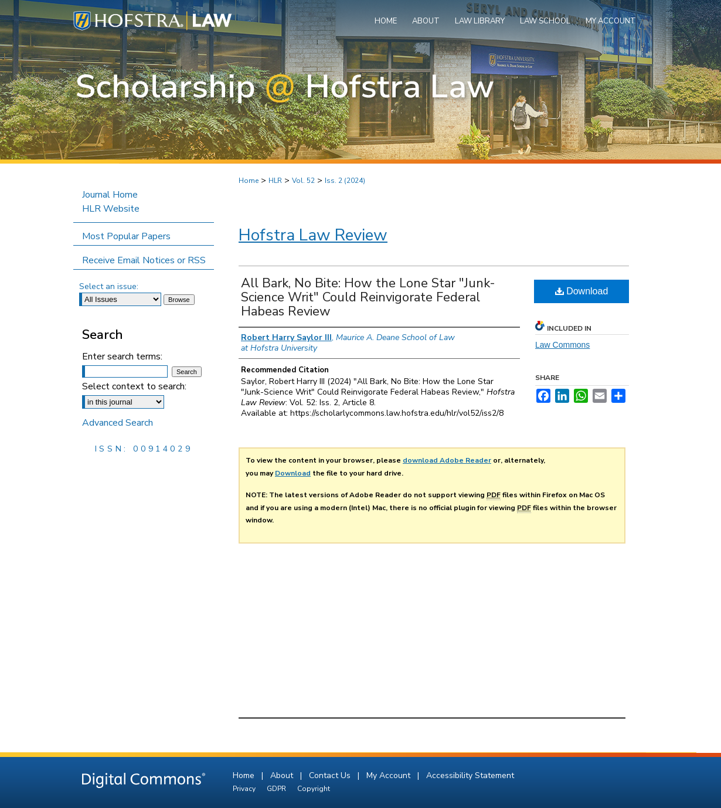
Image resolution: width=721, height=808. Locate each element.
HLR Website (111, 208)
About (282, 775)
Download (581, 291)
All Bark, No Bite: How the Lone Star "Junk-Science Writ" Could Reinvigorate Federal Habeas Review (368, 297)
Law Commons (562, 344)
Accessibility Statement (470, 775)
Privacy (245, 788)
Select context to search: (134, 386)
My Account (389, 775)
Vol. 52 (303, 180)
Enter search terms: (122, 356)
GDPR (277, 788)
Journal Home (110, 194)
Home (249, 180)
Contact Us (331, 775)
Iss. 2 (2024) (345, 180)
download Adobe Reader (447, 460)
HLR (275, 180)
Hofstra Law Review (313, 235)
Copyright (313, 788)
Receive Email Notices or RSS (144, 260)
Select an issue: (108, 286)
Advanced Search (117, 422)
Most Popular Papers (126, 236)
